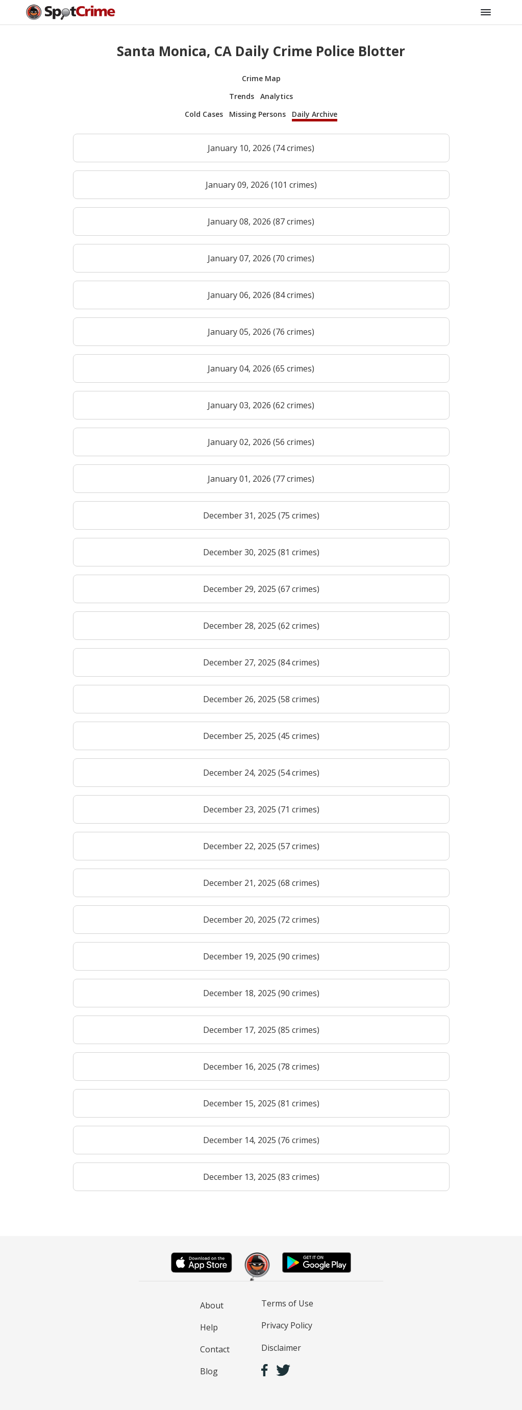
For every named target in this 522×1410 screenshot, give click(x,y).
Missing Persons (257, 114)
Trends (241, 96)
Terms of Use (287, 1303)
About (211, 1305)
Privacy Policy (286, 1325)
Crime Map (261, 78)
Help (209, 1327)
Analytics (276, 96)
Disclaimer (281, 1347)
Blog (209, 1371)
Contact (215, 1349)
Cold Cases (204, 114)
